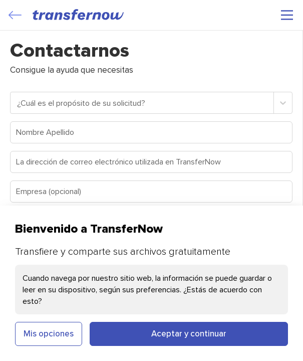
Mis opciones (49, 333)
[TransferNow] (79, 14)
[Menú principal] (287, 15)
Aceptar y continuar (188, 333)
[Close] (15, 15)
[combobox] (18, 103)
